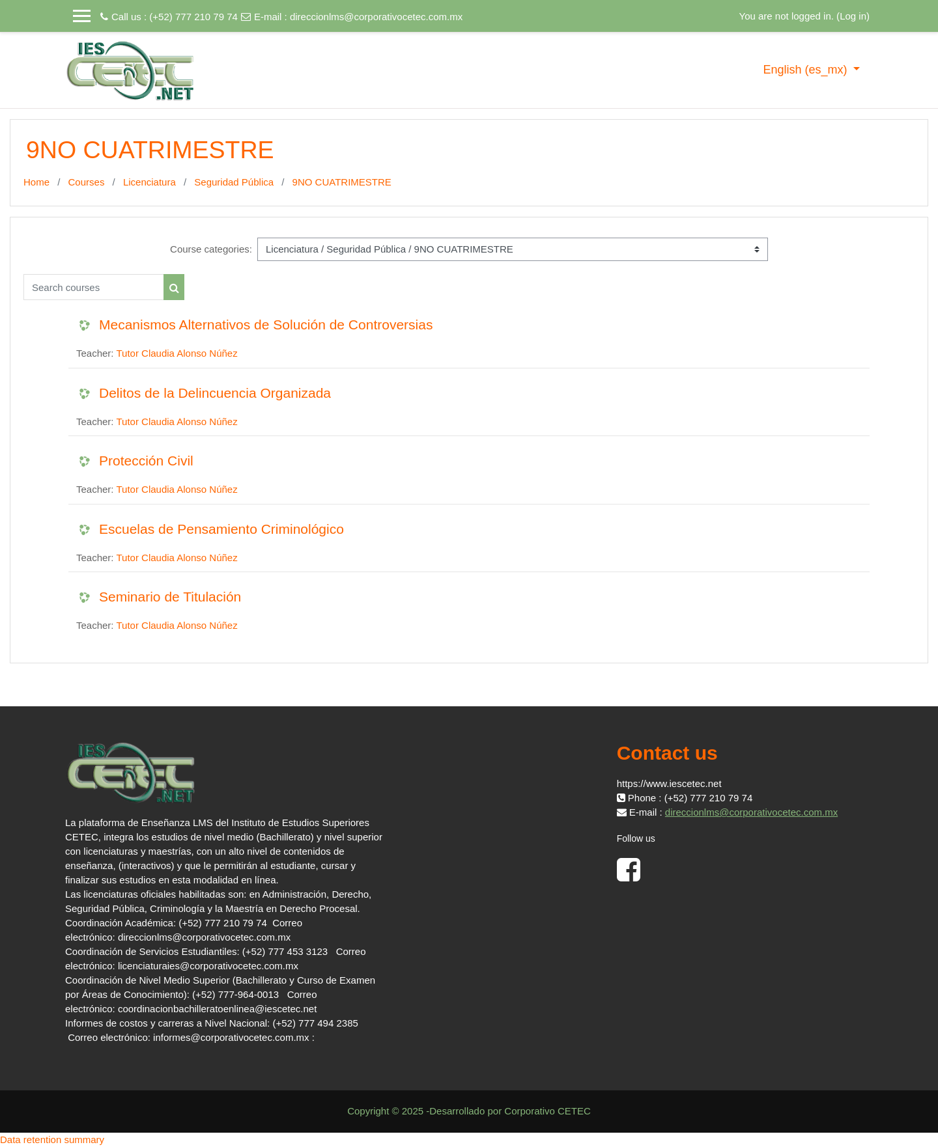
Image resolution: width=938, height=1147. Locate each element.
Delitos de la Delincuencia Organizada (215, 392)
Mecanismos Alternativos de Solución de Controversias (266, 324)
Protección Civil (146, 460)
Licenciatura (149, 181)
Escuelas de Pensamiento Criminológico (221, 528)
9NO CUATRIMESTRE (341, 181)
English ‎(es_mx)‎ (806, 69)
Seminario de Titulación (170, 596)
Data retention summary (52, 1139)
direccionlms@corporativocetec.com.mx (376, 16)
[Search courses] (93, 287)
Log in (853, 15)
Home (36, 181)
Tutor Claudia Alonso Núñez (176, 353)
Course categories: (211, 249)
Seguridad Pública (234, 181)
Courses (86, 181)
